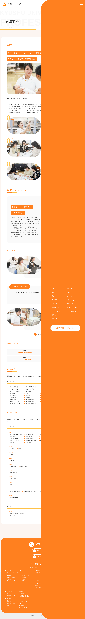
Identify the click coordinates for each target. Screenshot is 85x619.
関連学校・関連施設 (11, 580)
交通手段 (38, 580)
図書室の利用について (51, 573)
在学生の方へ (64, 570)
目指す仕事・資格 (25, 575)
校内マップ (38, 583)
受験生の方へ (49, 577)
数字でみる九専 (10, 573)
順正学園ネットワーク (51, 582)
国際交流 (49, 585)
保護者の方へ (9, 598)
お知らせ (49, 572)
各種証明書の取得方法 (66, 575)
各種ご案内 (9, 601)
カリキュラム (24, 573)
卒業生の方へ (9, 591)
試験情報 (38, 572)
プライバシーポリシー (24, 607)
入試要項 (49, 580)
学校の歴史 (9, 579)
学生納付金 (64, 573)
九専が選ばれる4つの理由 (12, 572)
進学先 (23, 580)
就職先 (23, 579)
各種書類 (63, 577)
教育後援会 (9, 605)
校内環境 (38, 585)
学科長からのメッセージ (27, 572)
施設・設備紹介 (39, 587)
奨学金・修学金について (52, 584)
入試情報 (38, 570)
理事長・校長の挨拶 (11, 577)
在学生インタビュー (24, 601)
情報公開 (22, 605)
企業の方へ (22, 591)
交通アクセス (39, 577)
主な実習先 (24, 577)
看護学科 (23, 570)
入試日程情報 (39, 573)
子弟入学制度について (11, 603)
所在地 (37, 578)
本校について (9, 570)
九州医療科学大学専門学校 (42, 564)
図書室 (48, 570)
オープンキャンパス (24, 599)
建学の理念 (9, 575)
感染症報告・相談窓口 (67, 579)
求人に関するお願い (24, 595)
